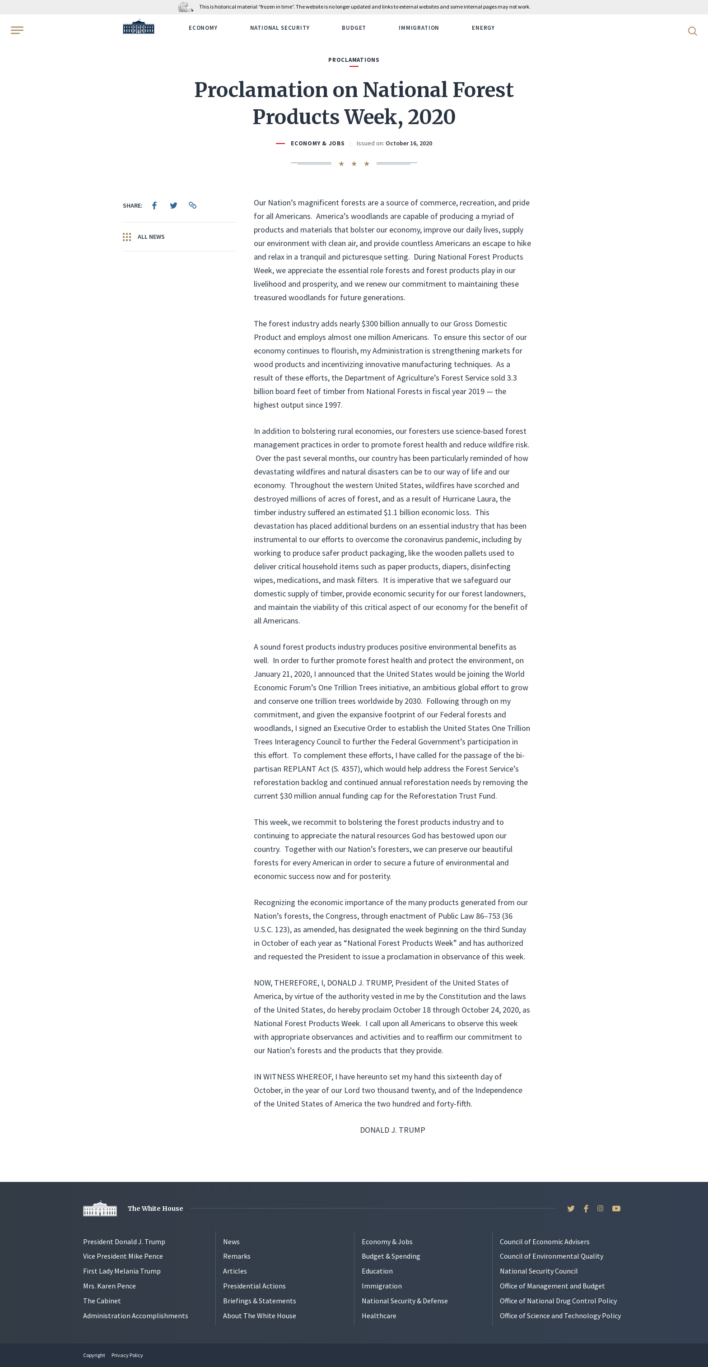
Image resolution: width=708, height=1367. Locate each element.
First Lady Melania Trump (122, 1270)
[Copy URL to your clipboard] (192, 205)
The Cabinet (102, 1300)
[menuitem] (154, 205)
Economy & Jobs (318, 143)
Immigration (419, 28)
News (231, 1241)
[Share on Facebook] (154, 205)
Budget (354, 28)
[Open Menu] (16, 30)
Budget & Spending (391, 1255)
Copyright (94, 1355)
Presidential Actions (254, 1285)
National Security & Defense (405, 1300)
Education (377, 1270)
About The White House (259, 1315)
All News (144, 237)
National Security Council (539, 1270)
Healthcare (379, 1315)
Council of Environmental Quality (551, 1255)
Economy (203, 28)
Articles (235, 1270)
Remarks (237, 1255)
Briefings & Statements (259, 1300)
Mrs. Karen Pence (109, 1285)
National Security (280, 28)
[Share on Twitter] (173, 205)
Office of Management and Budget (552, 1285)
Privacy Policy (127, 1355)
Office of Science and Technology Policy (560, 1315)
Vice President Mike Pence (123, 1255)
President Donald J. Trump (124, 1241)
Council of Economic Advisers (545, 1241)
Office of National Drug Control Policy (558, 1300)
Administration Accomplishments (135, 1315)
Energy (483, 28)
